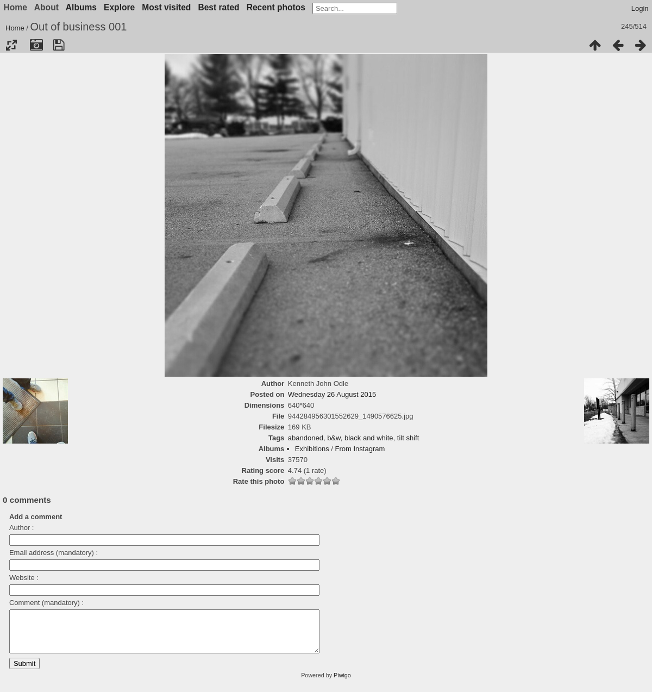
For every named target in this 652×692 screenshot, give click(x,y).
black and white (368, 438)
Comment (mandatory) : (46, 603)
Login (640, 8)
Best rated (218, 7)
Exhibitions (312, 449)
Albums (81, 7)
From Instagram (360, 449)
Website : (24, 577)
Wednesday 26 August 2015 (332, 394)
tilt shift (408, 438)
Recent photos (276, 7)
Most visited (166, 7)
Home (14, 28)
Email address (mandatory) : (53, 552)
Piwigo (342, 683)
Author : (21, 527)
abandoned (305, 438)
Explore (119, 7)
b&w (334, 438)
